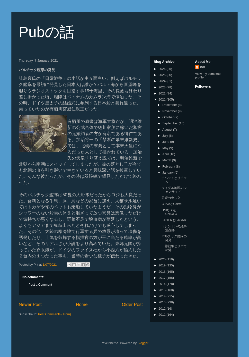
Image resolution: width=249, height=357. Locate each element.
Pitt (202, 67)
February (169, 166)
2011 (163, 314)
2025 (163, 75)
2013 (163, 302)
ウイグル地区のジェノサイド (174, 190)
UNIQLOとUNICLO (169, 212)
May (165, 148)
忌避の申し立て (172, 198)
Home (82, 304)
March (167, 160)
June (166, 142)
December (170, 105)
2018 (163, 271)
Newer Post (30, 304)
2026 (163, 69)
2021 (163, 99)
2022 (163, 93)
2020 (163, 259)
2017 (163, 278)
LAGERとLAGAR (173, 220)
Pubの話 (46, 32)
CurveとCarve (171, 204)
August (167, 129)
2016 (163, 284)
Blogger (143, 343)
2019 (163, 265)
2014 (163, 296)
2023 (163, 87)
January (168, 172)
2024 (163, 81)
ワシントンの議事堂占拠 (174, 228)
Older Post (132, 304)
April (166, 154)
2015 (163, 290)
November (170, 111)
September (170, 123)
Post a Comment (40, 284)
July (165, 135)
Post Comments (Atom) (54, 314)
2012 (163, 308)
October (168, 117)
